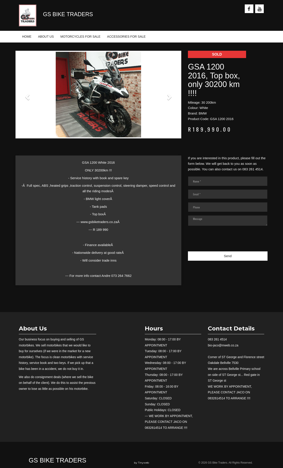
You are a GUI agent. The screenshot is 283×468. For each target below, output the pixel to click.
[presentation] (221, 241)
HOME (26, 36)
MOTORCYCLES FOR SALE (80, 36)
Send (227, 256)
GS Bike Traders (57, 460)
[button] (27, 97)
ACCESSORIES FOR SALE (126, 36)
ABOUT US (46, 36)
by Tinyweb (141, 462)
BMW (203, 113)
